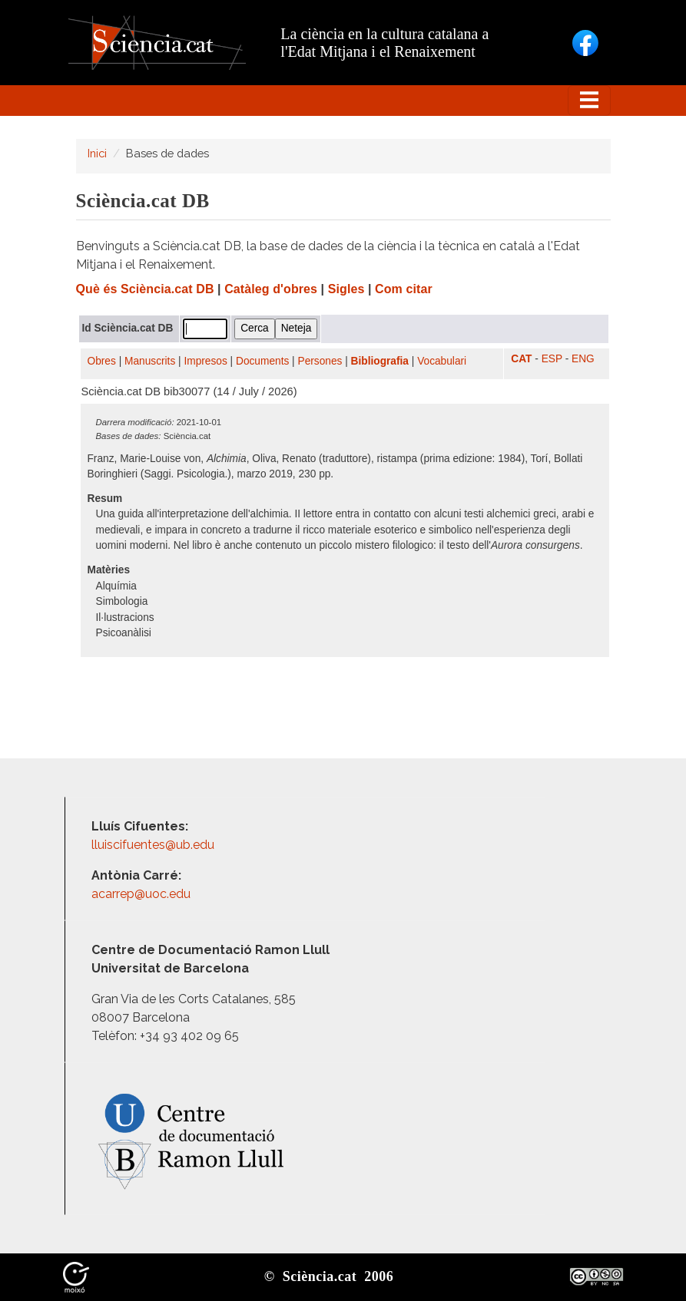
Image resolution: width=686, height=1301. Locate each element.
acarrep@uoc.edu (141, 894)
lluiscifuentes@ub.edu (154, 844)
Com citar (403, 289)
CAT (521, 359)
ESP (552, 359)
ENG (583, 359)
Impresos (205, 361)
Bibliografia (380, 361)
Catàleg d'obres (270, 289)
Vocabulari (441, 361)
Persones (320, 361)
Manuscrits (149, 361)
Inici (97, 153)
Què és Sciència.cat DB (145, 289)
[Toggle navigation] (589, 100)
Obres (102, 361)
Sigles (346, 289)
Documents (262, 361)
